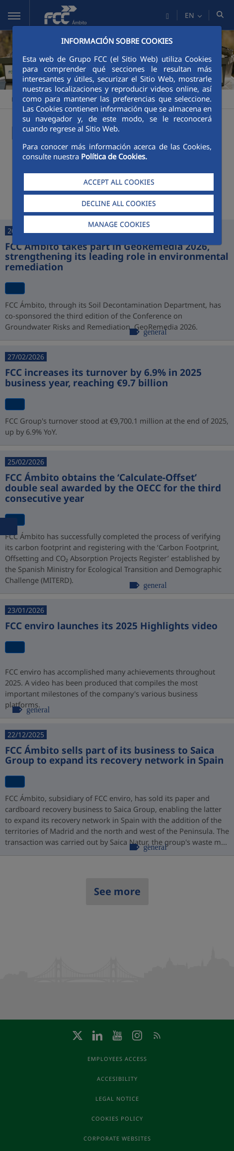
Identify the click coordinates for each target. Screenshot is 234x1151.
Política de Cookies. (114, 156)
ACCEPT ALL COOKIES (119, 182)
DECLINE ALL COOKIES (118, 203)
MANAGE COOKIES (119, 224)
